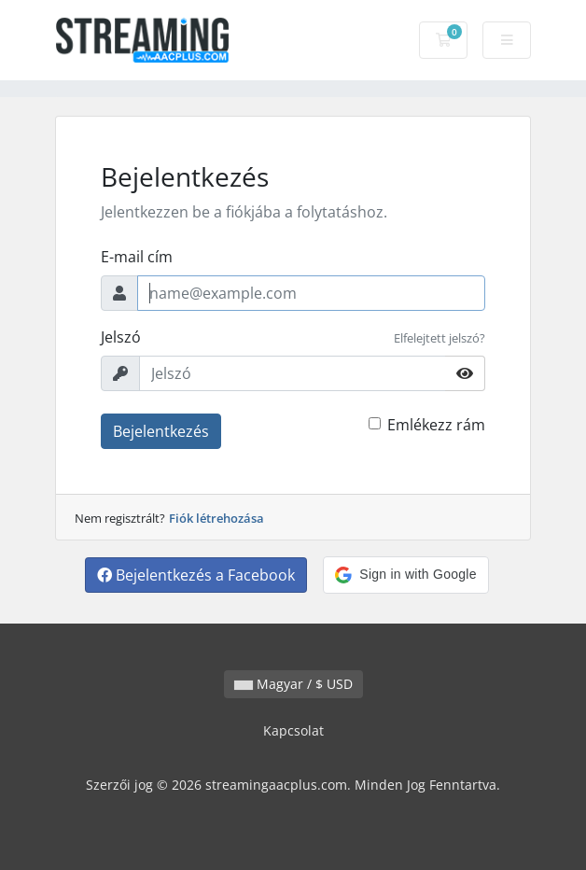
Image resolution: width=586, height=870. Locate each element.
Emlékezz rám (436, 424)
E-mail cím (137, 256)
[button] (405, 575)
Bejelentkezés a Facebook (196, 575)
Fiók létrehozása (216, 518)
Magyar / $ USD (293, 684)
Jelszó (121, 337)
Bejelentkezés (161, 431)
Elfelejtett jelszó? (439, 338)
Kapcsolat (293, 730)
